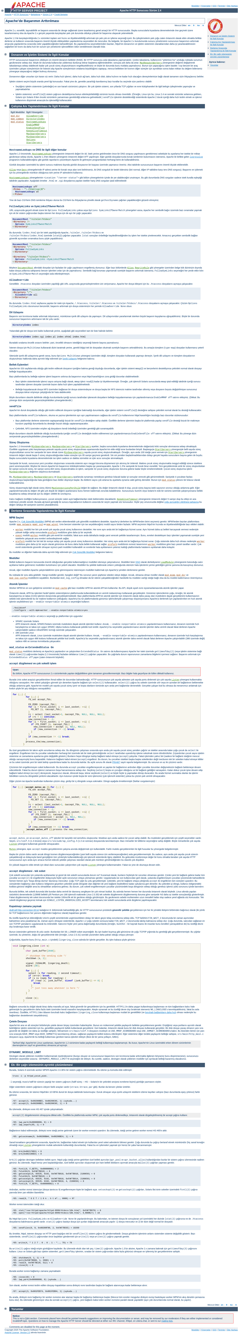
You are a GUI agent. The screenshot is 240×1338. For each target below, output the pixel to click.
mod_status (17, 122)
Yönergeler (206, 6)
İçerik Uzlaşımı (70, 358)
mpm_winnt (52, 524)
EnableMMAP (32, 125)
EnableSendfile (35, 128)
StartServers (34, 142)
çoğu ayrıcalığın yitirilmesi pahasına (181, 502)
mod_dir (15, 116)
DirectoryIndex (35, 119)
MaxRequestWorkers (151, 63)
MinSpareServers (36, 137)
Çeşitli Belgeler (61, 14)
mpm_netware (24, 524)
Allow (12, 170)
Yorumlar (214, 65)
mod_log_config (18, 578)
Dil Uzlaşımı (16, 312)
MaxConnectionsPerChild (66, 488)
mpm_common (17, 119)
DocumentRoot (25, 268)
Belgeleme (35, 14)
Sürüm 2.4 (47, 14)
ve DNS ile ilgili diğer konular (38, 149)
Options (31, 140)
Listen (175, 680)
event (19, 535)
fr (193, 25)
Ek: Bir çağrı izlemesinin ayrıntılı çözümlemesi (221, 55)
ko (198, 25)
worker (19, 529)
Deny (24, 170)
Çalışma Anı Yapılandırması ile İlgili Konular (222, 43)
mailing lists (167, 1321)
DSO (138, 562)
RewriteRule (142, 268)
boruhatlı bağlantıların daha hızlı (160, 1012)
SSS (214, 6)
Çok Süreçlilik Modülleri (32, 521)
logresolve (196, 157)
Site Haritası (232, 6)
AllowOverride (34, 116)
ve (36, 206)
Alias (130, 268)
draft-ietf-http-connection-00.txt (24, 910)
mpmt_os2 (37, 524)
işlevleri (57, 838)
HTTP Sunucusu (21, 14)
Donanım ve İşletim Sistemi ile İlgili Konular (222, 37)
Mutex (12, 849)
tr (203, 25)
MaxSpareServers (36, 134)
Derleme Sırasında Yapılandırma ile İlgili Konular (223, 49)
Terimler (221, 6)
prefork (52, 532)
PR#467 (116, 762)
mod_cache (61, 588)
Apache (8, 14)
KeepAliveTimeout (36, 131)
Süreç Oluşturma (19, 442)
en (189, 25)
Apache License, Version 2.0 (17, 1332)
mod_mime (170, 575)
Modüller (195, 6)
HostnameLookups (36, 122)
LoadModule (167, 562)
